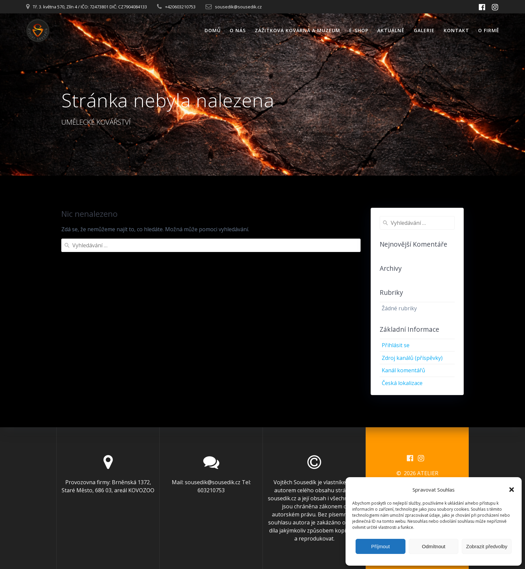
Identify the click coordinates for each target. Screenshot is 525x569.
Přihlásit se (395, 345)
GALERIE (424, 30)
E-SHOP (358, 30)
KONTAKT (456, 30)
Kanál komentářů (403, 370)
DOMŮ (213, 30)
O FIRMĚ (488, 30)
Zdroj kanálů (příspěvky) (412, 358)
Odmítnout (433, 546)
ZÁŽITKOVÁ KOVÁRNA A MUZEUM (297, 30)
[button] (511, 489)
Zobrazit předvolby (486, 546)
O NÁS (238, 30)
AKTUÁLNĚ (390, 30)
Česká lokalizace (402, 383)
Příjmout (380, 546)
